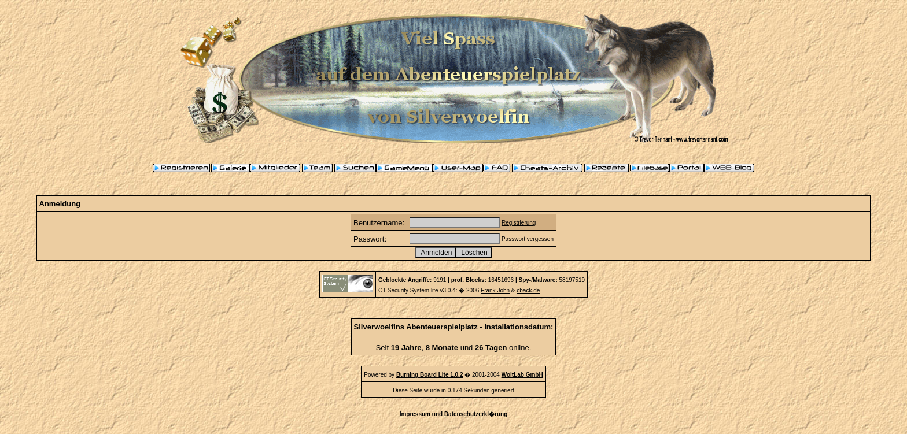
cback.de (528, 290)
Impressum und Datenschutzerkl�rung (454, 414)
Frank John (495, 290)
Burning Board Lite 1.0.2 (429, 375)
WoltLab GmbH (522, 375)
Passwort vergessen (528, 239)
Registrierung (519, 223)
